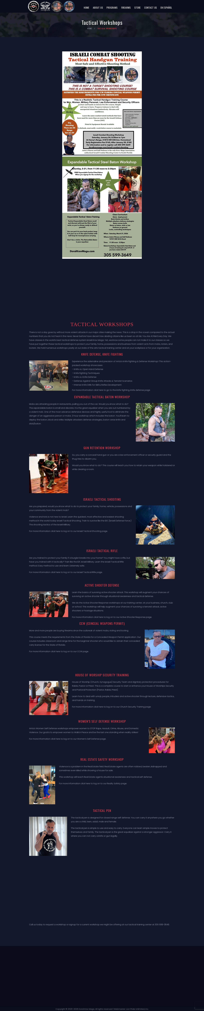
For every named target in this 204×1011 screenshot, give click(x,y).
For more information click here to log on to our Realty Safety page (93, 783)
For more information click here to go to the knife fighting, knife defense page (111, 390)
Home (86, 7)
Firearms (126, 7)
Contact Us (150, 7)
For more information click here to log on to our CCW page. (59, 651)
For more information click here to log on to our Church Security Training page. (111, 706)
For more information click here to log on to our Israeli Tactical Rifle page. (66, 572)
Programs (112, 7)
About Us (98, 7)
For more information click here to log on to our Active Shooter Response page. (112, 617)
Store (137, 7)
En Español (166, 7)
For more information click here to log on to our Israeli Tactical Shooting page (68, 531)
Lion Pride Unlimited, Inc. (137, 1009)
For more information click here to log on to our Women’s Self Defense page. (67, 738)
